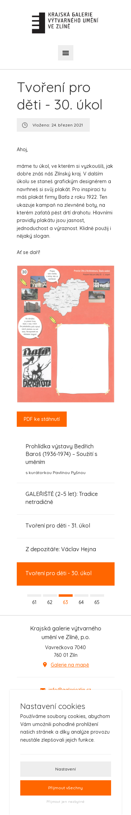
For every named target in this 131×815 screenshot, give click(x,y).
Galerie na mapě (70, 665)
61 (34, 602)
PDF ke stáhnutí (42, 419)
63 (65, 602)
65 (97, 602)
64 (81, 602)
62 (49, 602)
